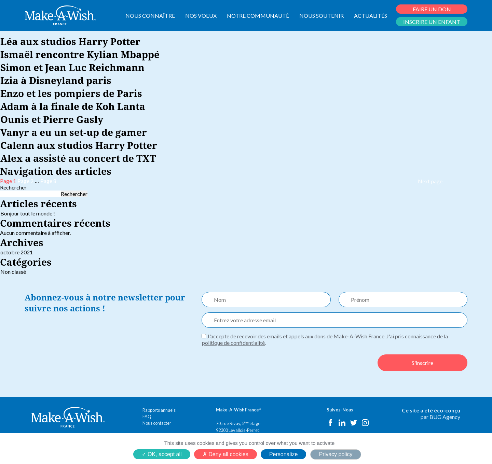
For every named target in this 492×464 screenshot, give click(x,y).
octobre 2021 (16, 252)
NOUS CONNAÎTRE (150, 15)
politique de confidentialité (233, 342)
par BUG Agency (440, 416)
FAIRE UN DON (432, 9)
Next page (430, 181)
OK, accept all (162, 454)
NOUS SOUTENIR (321, 15)
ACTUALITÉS (370, 15)
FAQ (146, 416)
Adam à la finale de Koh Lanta (72, 106)
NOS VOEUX (201, 15)
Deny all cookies (225, 454)
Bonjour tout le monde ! (27, 213)
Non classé (13, 271)
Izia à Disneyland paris (55, 80)
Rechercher (13, 187)
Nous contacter (156, 423)
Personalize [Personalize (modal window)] (283, 454)
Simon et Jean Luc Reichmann (72, 67)
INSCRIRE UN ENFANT (431, 21)
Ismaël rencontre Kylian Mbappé (80, 54)
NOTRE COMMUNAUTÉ (258, 15)
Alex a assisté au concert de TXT (78, 158)
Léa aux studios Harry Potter (70, 41)
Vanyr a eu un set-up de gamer (73, 132)
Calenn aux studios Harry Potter (78, 145)
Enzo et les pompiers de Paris (71, 93)
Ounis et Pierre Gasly (51, 119)
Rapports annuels (159, 410)
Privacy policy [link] (336, 454)
